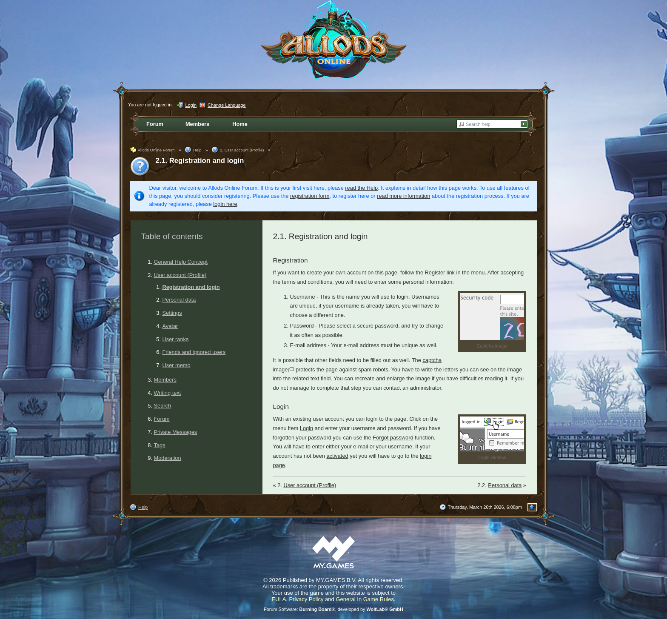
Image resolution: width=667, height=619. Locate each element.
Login (306, 428)
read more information (403, 196)
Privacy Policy (306, 599)
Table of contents (172, 236)
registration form (309, 196)
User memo (176, 365)
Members (165, 380)
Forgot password (393, 437)
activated (337, 456)
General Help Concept (181, 262)
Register (435, 272)
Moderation (167, 458)
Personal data (179, 300)
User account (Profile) (180, 275)
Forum (162, 419)
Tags (159, 445)
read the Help (361, 188)
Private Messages (175, 432)
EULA (278, 599)
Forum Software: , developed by (333, 609)
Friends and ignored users (194, 352)
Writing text (167, 393)
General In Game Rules (365, 599)
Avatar (170, 326)
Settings (172, 313)
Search (162, 405)
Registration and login (191, 287)
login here (225, 204)
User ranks (175, 339)
